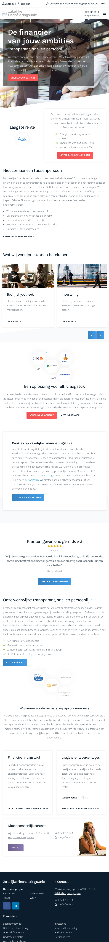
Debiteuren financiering (15, 928)
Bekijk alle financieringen (18, 236)
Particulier (23, 3)
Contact (15, 847)
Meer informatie (70, 415)
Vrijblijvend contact (23, 77)
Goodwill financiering (14, 932)
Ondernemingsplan (13, 936)
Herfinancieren (62, 936)
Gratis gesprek (15, 662)
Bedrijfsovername (64, 932)
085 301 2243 (92, 12)
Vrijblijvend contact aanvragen (28, 808)
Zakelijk (7, 3)
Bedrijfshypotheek (12, 923)
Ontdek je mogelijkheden (75, 155)
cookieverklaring (44, 475)
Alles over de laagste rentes (80, 808)
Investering (60, 923)
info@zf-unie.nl (91, 15)
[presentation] (92, 335)
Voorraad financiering (66, 928)
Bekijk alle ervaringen (54, 581)
